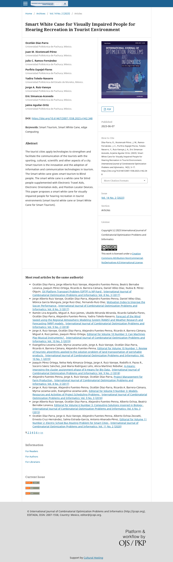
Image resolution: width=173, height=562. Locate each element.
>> (41, 432)
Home (28, 13)
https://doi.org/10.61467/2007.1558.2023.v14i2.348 (62, 118)
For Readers (31, 451)
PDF (108, 109)
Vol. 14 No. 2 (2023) (60, 13)
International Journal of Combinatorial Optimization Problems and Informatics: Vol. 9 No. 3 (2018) (90, 396)
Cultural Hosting (93, 557)
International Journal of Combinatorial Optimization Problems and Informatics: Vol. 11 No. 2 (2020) (85, 424)
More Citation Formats (116, 180)
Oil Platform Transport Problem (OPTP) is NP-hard (72, 291)
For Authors (31, 456)
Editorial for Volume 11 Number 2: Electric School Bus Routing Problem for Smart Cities (90, 421)
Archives (40, 13)
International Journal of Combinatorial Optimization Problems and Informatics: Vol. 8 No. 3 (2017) (82, 293)
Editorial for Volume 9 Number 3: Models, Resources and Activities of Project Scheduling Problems (85, 392)
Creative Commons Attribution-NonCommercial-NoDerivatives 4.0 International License (122, 258)
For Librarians (32, 461)
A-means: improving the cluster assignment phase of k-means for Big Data (84, 367)
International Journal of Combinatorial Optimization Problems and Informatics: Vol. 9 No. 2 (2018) (86, 371)
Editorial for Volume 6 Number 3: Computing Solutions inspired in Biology (98, 405)
